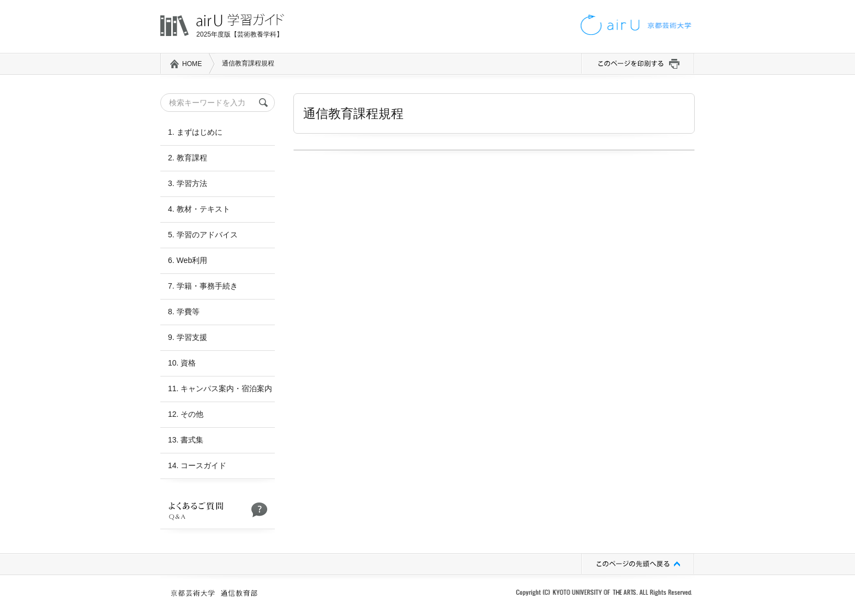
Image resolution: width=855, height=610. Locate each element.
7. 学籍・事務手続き (203, 286)
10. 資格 (182, 362)
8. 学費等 (184, 311)
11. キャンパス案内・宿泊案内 (220, 388)
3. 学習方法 (187, 183)
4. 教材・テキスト (199, 209)
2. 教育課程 (187, 157)
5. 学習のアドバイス (203, 234)
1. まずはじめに (195, 132)
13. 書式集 (185, 439)
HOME (192, 64)
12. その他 (185, 414)
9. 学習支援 (187, 337)
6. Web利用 (187, 260)
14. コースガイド (197, 465)
